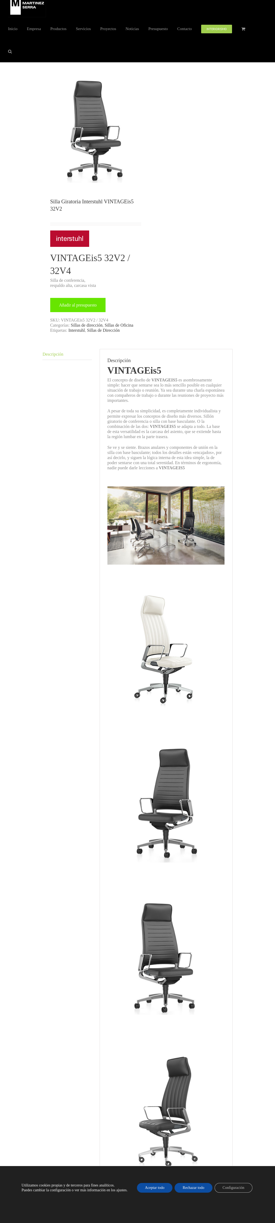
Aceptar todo (155, 1188)
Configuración (233, 1188)
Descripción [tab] (52, 354)
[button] (10, 51)
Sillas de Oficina (119, 325)
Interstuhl (76, 330)
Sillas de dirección (87, 325)
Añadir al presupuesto (78, 305)
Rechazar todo (193, 1188)
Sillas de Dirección (103, 330)
